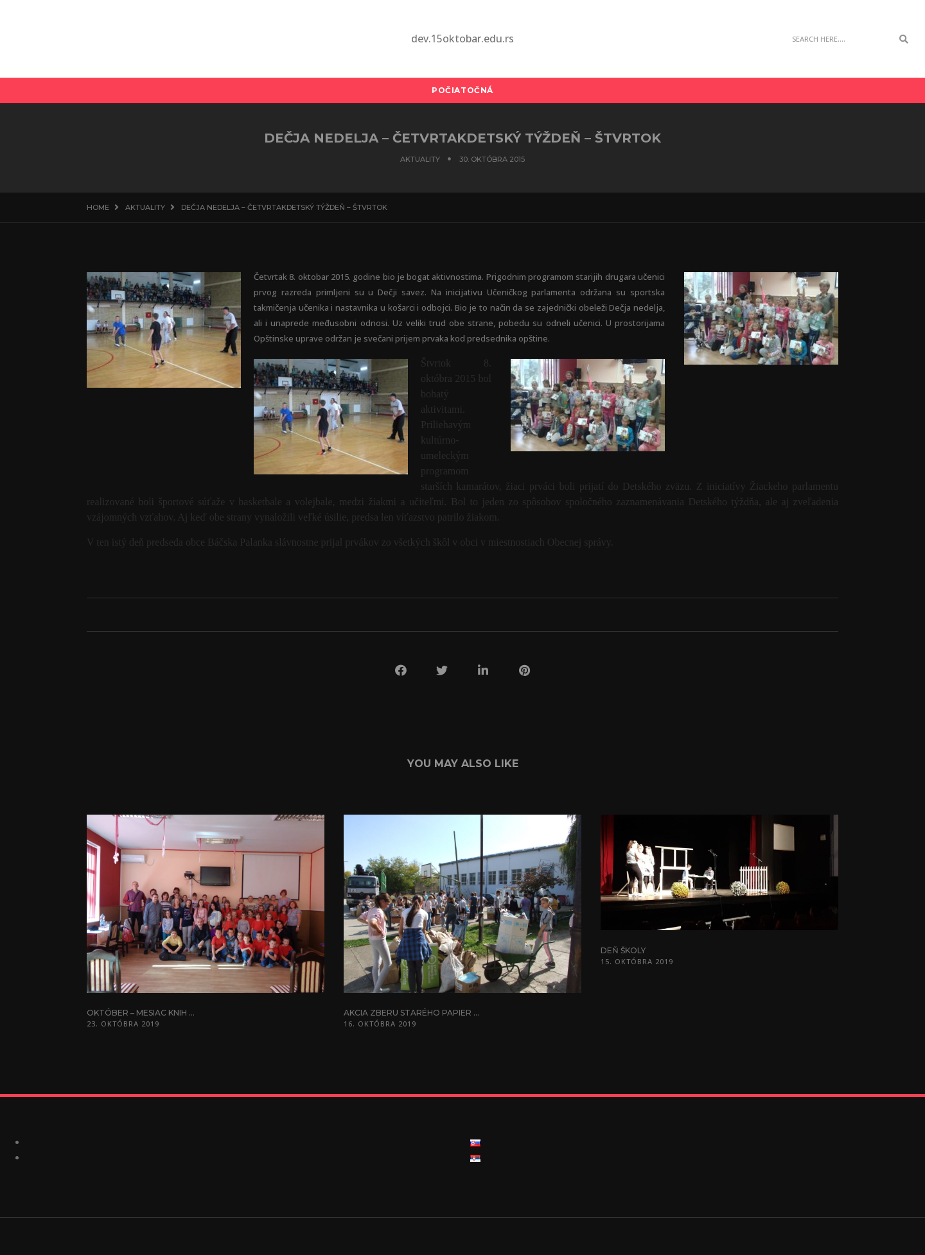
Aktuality (420, 159)
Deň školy (623, 950)
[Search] (839, 39)
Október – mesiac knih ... (141, 1012)
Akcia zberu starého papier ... (411, 1012)
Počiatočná (462, 90)
